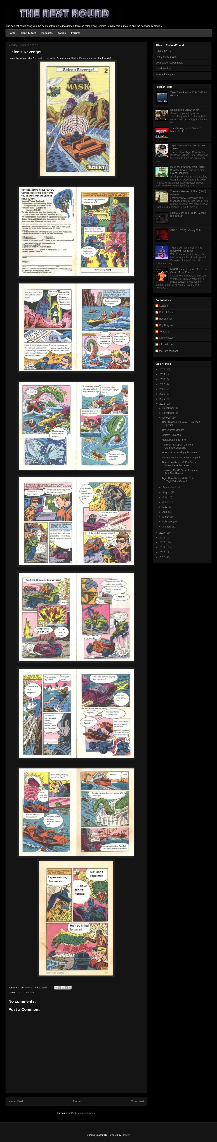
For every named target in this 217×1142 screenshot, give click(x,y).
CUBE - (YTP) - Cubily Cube (186, 230)
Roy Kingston (166, 325)
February (167, 521)
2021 (162, 389)
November (168, 412)
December (168, 408)
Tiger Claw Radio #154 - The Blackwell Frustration (186, 249)
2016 (162, 537)
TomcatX (29, 992)
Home (11, 33)
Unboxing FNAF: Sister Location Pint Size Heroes (180, 472)
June (165, 502)
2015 (162, 542)
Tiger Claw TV (163, 50)
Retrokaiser (165, 318)
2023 (162, 379)
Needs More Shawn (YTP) (185, 109)
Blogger (125, 1135)
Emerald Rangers (165, 74)
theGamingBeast (168, 351)
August (166, 492)
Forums (75, 33)
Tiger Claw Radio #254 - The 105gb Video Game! (178, 480)
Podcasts (47, 33)
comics (20, 992)
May (165, 506)
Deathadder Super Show (169, 62)
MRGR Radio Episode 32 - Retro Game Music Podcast (188, 271)
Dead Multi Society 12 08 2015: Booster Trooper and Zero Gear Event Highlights (187, 170)
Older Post (137, 1101)
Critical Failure (167, 312)
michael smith (166, 344)
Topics (62, 33)
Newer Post (15, 1101)
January (167, 526)
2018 (162, 403)
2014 (162, 547)
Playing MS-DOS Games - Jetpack (181, 457)
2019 (162, 398)
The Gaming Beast (165, 56)
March (166, 516)
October (167, 417)
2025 (162, 369)
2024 (162, 374)
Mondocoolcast (163, 68)
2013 (162, 552)
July (165, 497)
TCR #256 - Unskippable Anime (179, 452)
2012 (162, 557)
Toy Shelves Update (173, 429)
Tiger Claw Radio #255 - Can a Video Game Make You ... (179, 464)
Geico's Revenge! (171, 434)
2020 (162, 393)
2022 (162, 384)
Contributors (28, 33)
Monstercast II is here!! (174, 439)
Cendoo (163, 305)
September (168, 487)
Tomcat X (164, 331)
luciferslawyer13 (168, 338)
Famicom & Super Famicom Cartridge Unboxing (177, 446)
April (165, 511)
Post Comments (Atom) (83, 1113)
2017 (162, 532)
